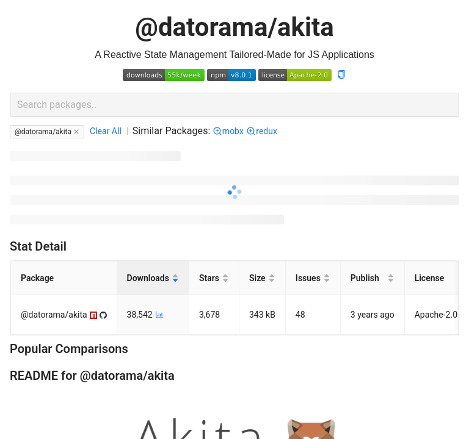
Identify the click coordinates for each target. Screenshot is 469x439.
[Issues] (313, 278)
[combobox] (234, 104)
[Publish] (373, 278)
